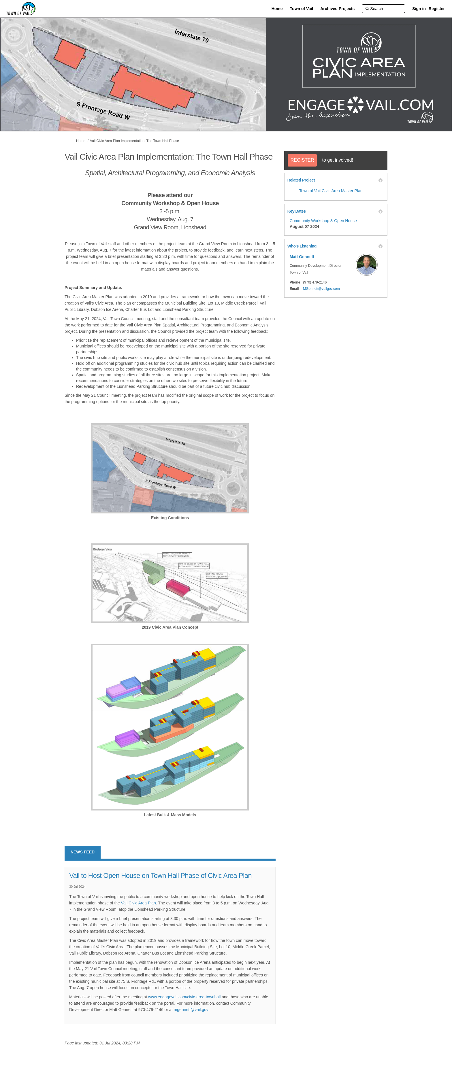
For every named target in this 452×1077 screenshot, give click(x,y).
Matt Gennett (302, 256)
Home (80, 141)
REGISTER (302, 160)
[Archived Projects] (337, 8)
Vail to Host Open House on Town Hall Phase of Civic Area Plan (160, 875)
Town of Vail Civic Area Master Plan (331, 190)
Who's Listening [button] (335, 246)
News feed (83, 852)
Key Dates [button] (335, 211)
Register (437, 8)
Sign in (419, 8)
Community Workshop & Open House (323, 220)
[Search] (383, 8)
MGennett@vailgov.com (321, 289)
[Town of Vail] (302, 8)
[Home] (277, 8)
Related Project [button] (335, 180)
